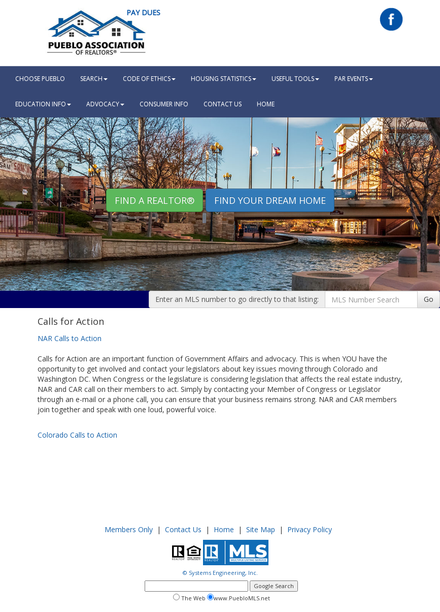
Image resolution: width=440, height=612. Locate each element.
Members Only (129, 529)
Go (428, 299)
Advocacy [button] (105, 104)
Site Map (260, 529)
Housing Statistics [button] (223, 78)
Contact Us (223, 104)
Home (224, 529)
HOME (266, 104)
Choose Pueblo (40, 78)
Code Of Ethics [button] (149, 78)
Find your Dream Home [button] (270, 200)
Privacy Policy (309, 529)
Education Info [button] (43, 104)
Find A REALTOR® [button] (154, 200)
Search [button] (94, 78)
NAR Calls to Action (69, 338)
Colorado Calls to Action (77, 435)
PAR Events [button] (353, 78)
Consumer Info (164, 104)
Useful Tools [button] (295, 78)
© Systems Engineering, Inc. (220, 572)
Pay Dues (143, 12)
